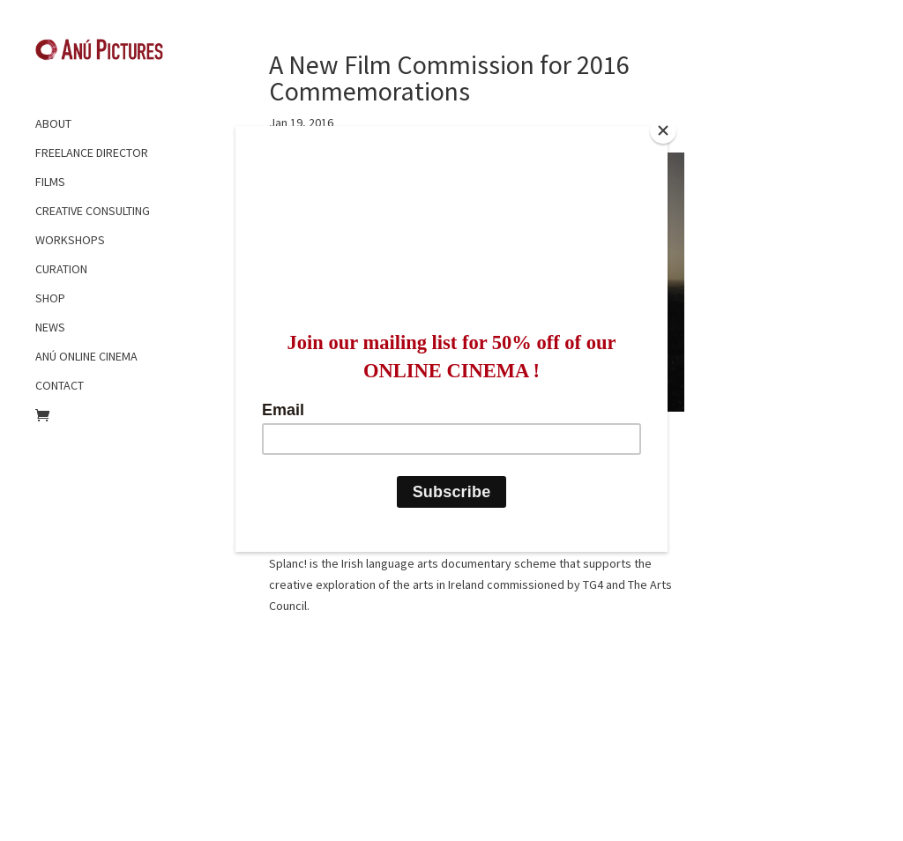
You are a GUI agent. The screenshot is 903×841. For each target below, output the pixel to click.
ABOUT (53, 123)
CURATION (61, 269)
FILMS (50, 181)
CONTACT (59, 385)
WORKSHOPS (70, 240)
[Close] (663, 130)
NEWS (50, 327)
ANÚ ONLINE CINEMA (86, 356)
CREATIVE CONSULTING (92, 211)
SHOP (50, 298)
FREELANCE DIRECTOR (91, 152)
